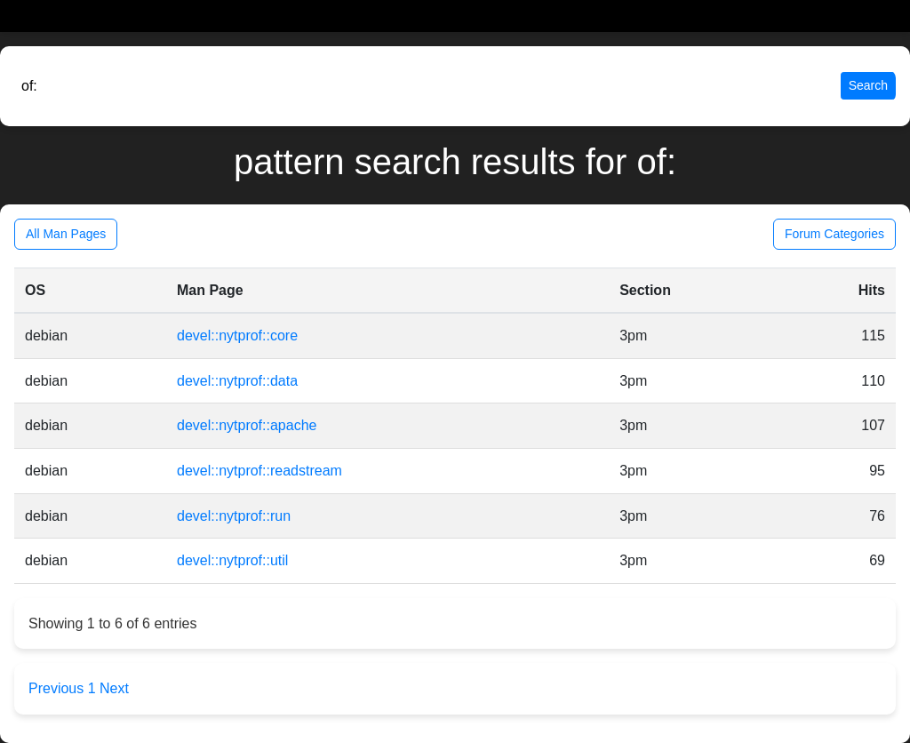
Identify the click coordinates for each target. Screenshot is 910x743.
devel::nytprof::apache (246, 425)
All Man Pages (66, 234)
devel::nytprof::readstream (259, 470)
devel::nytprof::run (234, 515)
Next (114, 688)
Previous (58, 688)
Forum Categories (834, 234)
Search (868, 85)
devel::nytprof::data (237, 380)
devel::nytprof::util (232, 560)
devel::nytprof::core (237, 335)
